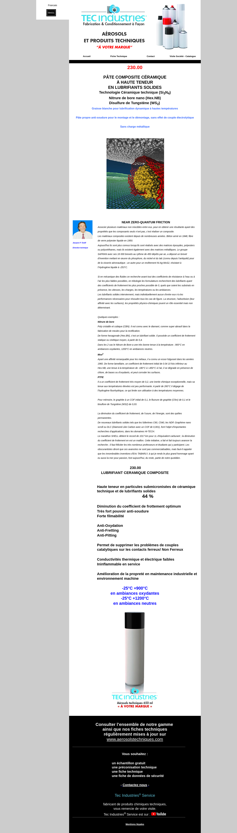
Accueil (87, 56)
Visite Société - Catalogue (183, 56)
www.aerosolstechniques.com (135, 739)
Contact (151, 56)
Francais (52, 5)
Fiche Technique (118, 56)
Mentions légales (135, 824)
